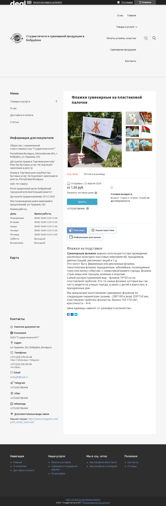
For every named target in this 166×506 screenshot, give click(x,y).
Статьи (14, 122)
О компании (19, 466)
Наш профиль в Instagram (103, 466)
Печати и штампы (61, 462)
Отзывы (132, 466)
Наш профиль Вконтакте (103, 462)
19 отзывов (127, 2)
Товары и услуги (125, 27)
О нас (120, 15)
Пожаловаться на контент (97, 503)
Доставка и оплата (21, 115)
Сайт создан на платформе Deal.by (83, 500)
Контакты (130, 61)
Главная (131, 15)
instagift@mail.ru (19, 377)
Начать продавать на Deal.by (47, 2)
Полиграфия (58, 473)
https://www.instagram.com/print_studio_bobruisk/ (34, 421)
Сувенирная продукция (123, 49)
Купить (82, 201)
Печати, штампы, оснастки (121, 38)
